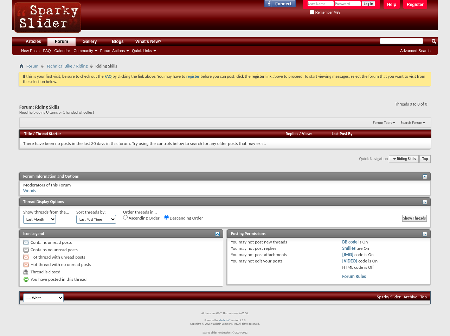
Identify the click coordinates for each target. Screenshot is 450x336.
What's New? (148, 41)
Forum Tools (382, 122)
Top (425, 159)
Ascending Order (141, 218)
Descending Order (183, 218)
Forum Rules (354, 276)
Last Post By (342, 133)
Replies (291, 133)
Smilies (349, 248)
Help (391, 4)
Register (415, 4)
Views (307, 133)
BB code (350, 242)
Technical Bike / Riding (67, 66)
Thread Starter (48, 133)
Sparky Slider (389, 296)
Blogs (117, 41)
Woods (29, 190)
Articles (33, 41)
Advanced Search (415, 51)
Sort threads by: (91, 212)
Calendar (62, 51)
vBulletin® (224, 320)
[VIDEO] (350, 261)
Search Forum (412, 122)
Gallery (90, 41)
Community (83, 51)
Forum (61, 41)
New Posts (30, 51)
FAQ (47, 51)
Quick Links (142, 51)
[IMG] (348, 254)
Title (28, 133)
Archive (410, 296)
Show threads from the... (46, 212)
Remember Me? (325, 12)
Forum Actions (112, 51)
